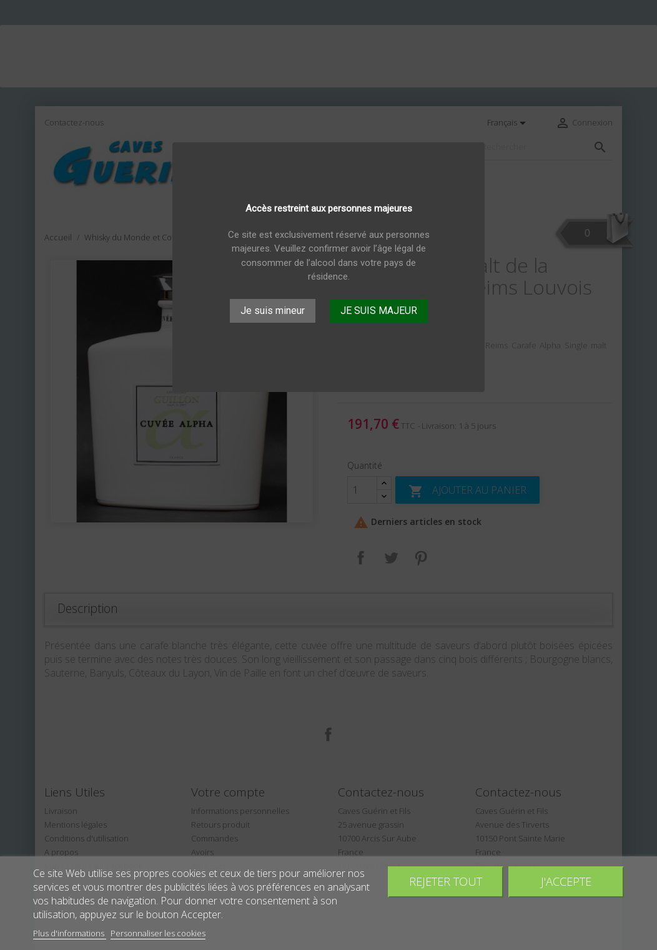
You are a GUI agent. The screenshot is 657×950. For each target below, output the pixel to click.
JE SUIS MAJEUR (378, 310)
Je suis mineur (272, 310)
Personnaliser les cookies (158, 933)
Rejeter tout (445, 881)
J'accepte (566, 881)
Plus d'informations (69, 933)
